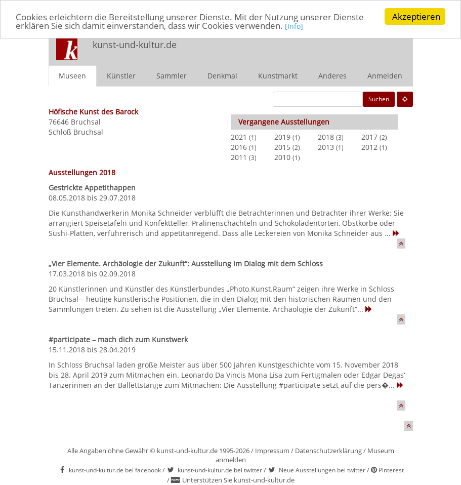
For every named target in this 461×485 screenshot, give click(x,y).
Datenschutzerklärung (328, 450)
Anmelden (384, 75)
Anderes (332, 75)
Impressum (272, 450)
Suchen (378, 99)
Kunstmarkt (278, 75)
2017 (369, 137)
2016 (239, 147)
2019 (282, 137)
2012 (369, 147)
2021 (239, 137)
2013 (326, 147)
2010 (282, 157)
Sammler (171, 75)
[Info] (294, 26)
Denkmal (222, 75)
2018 (326, 137)
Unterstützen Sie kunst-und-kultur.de (238, 479)
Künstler (121, 75)
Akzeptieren (416, 16)
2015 (282, 147)
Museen (72, 75)
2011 (239, 157)
